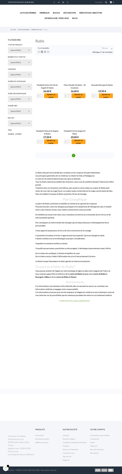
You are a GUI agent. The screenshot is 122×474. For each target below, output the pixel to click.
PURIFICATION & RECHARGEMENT (74, 301)
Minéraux (45, 13)
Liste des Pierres (28, 13)
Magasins (66, 460)
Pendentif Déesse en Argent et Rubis (47, 132)
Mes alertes (94, 453)
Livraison (66, 435)
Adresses (93, 446)
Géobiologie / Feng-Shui (56, 18)
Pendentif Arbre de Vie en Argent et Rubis (47, 86)
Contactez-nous (69, 453)
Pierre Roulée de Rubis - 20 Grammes (75, 86)
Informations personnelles (100, 435)
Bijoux (56, 13)
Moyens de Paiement (70, 449)
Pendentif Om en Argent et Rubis (74, 132)
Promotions (39, 435)
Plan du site (67, 456)
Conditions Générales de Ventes (75, 442)
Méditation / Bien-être (90, 13)
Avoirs (92, 442)
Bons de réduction (97, 449)
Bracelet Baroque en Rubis (102, 85)
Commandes (94, 439)
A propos (66, 446)
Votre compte (97, 429)
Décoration (69, 13)
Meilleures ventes (41, 442)
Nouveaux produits (42, 439)
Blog (75, 18)
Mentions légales (69, 439)
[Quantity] (40, 95)
